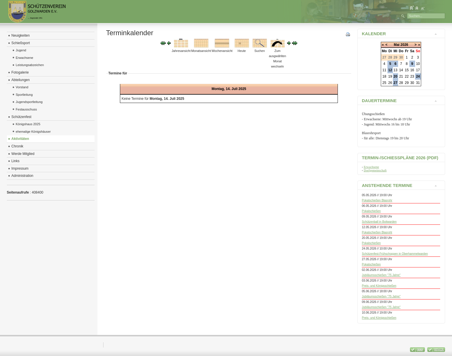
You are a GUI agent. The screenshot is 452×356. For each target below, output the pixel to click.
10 (418, 64)
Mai (397, 45)
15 (406, 70)
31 (418, 83)
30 (412, 83)
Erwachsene (371, 166)
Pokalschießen (371, 211)
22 (406, 76)
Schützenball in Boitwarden (379, 221)
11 (384, 70)
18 (384, 76)
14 (401, 70)
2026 (404, 45)
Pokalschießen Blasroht (377, 232)
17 (418, 70)
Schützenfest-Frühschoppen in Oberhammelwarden (395, 253)
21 (401, 76)
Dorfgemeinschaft (375, 170)
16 (412, 70)
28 (401, 83)
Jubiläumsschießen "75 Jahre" (381, 275)
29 (406, 83)
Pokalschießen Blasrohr (377, 200)
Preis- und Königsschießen (379, 285)
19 (390, 76)
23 (412, 76)
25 (384, 83)
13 (395, 70)
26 (390, 83)
